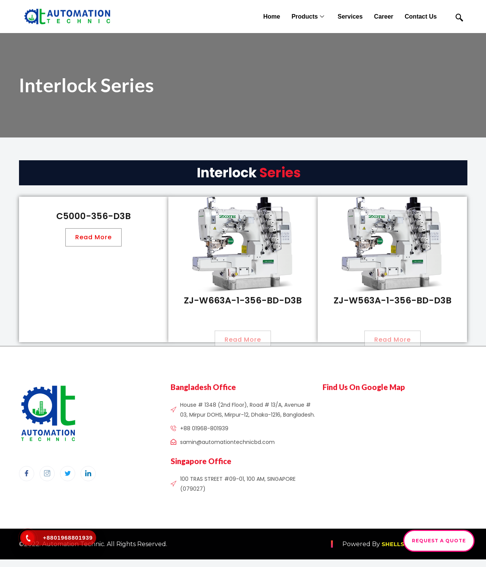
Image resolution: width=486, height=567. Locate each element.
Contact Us (421, 16)
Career (383, 16)
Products (308, 16)
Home (271, 16)
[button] (93, 237)
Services (350, 16)
